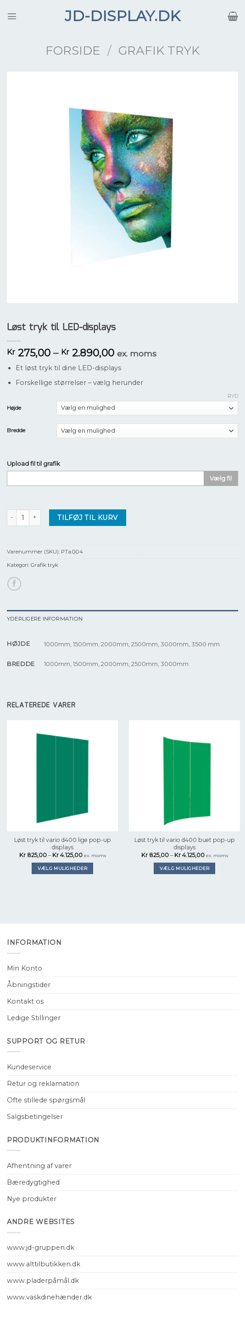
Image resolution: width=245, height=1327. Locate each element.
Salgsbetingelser (35, 1116)
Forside (72, 50)
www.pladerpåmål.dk (43, 1280)
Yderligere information (45, 619)
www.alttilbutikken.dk (43, 1264)
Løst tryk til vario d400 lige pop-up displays (62, 843)
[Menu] (12, 16)
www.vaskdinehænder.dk (49, 1297)
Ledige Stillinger (34, 1018)
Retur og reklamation (43, 1083)
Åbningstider (28, 985)
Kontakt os (25, 1001)
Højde (14, 408)
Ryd (233, 396)
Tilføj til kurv (87, 518)
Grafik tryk (159, 50)
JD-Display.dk (122, 16)
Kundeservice (29, 1067)
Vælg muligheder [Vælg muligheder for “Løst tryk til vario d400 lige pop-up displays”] (62, 868)
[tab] (122, 618)
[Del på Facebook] (14, 584)
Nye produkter (31, 1199)
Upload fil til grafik (33, 463)
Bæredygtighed (33, 1182)
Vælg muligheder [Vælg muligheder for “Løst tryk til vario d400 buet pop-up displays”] (184, 868)
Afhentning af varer (39, 1166)
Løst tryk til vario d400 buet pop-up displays (184, 843)
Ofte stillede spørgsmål (46, 1100)
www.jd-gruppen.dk (40, 1247)
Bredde (16, 430)
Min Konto (24, 968)
